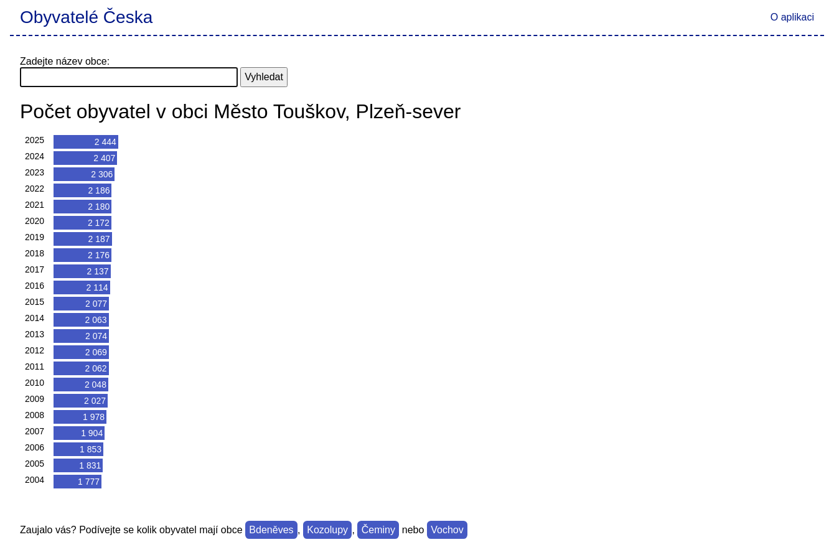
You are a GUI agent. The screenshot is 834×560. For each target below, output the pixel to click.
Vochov (447, 530)
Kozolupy (327, 530)
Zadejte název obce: (65, 61)
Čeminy (378, 530)
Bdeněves (271, 530)
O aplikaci (792, 17)
